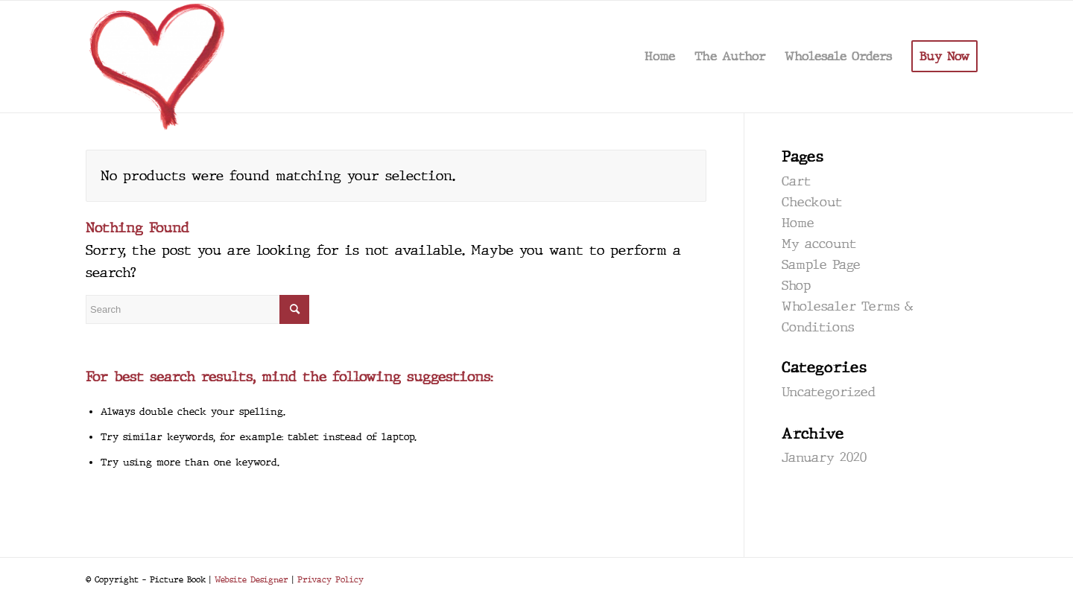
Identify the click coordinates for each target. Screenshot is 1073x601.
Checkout (812, 202)
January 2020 (824, 457)
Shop (796, 285)
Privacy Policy (330, 579)
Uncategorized (829, 392)
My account (819, 244)
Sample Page (821, 265)
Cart (796, 181)
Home (798, 223)
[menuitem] (660, 56)
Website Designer (251, 579)
